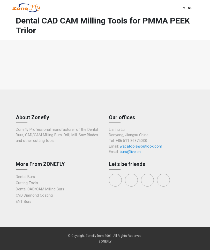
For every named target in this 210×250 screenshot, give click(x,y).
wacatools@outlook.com (141, 146)
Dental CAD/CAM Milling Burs (40, 189)
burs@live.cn (130, 152)
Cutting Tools (27, 183)
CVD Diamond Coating (34, 195)
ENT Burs (23, 201)
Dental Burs (25, 177)
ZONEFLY (105, 241)
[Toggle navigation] (188, 8)
